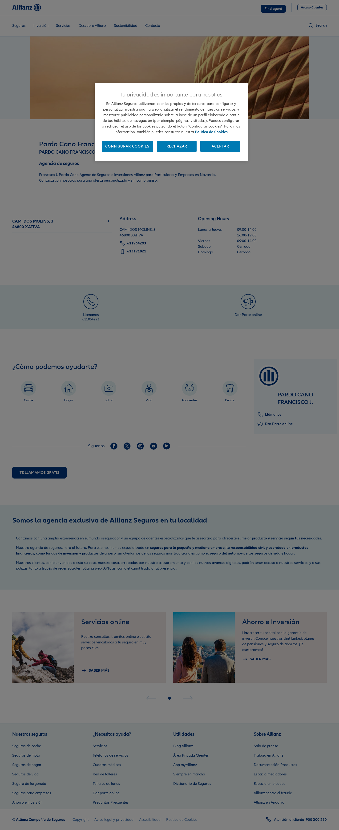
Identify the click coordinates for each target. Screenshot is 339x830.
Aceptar (220, 146)
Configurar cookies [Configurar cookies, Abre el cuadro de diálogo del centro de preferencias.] (127, 146)
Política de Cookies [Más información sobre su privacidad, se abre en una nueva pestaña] (211, 132)
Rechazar (176, 146)
